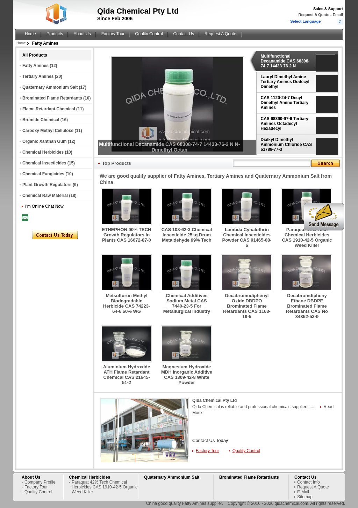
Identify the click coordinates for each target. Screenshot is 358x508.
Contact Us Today (210, 440)
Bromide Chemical (40, 119)
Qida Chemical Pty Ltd (214, 400)
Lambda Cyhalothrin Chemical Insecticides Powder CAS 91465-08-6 (247, 237)
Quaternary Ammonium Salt (50, 87)
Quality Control (149, 33)
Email (338, 15)
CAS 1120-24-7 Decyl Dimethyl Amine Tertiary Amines (285, 102)
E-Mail (303, 491)
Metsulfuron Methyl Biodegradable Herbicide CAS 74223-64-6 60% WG (126, 303)
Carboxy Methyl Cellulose (47, 130)
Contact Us (183, 33)
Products (54, 33)
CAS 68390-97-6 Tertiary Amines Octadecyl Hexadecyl (285, 123)
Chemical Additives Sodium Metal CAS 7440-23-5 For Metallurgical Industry (186, 303)
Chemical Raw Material (45, 195)
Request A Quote (313, 15)
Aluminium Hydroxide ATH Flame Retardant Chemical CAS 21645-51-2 (126, 374)
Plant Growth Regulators (47, 184)
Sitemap (305, 496)
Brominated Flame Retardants (52, 98)
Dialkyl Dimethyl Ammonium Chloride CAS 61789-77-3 (286, 144)
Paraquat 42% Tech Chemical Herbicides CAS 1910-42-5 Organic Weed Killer (307, 237)
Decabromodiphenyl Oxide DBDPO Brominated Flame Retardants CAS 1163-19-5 (247, 306)
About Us (82, 33)
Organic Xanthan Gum (44, 141)
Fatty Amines (35, 65)
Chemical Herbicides (43, 152)
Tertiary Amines (37, 76)
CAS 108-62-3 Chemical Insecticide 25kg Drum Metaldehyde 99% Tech (187, 235)
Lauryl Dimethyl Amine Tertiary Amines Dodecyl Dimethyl (285, 81)
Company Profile (40, 482)
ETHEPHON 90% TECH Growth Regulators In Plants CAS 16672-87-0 (126, 235)
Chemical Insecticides (44, 163)
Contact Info (308, 482)
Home (30, 33)
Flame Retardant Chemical (48, 108)
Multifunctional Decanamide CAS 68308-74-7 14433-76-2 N (285, 61)
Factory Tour (112, 33)
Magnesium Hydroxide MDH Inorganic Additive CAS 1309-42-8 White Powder (186, 374)
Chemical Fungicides (43, 173)
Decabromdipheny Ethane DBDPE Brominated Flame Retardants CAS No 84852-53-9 (307, 306)
